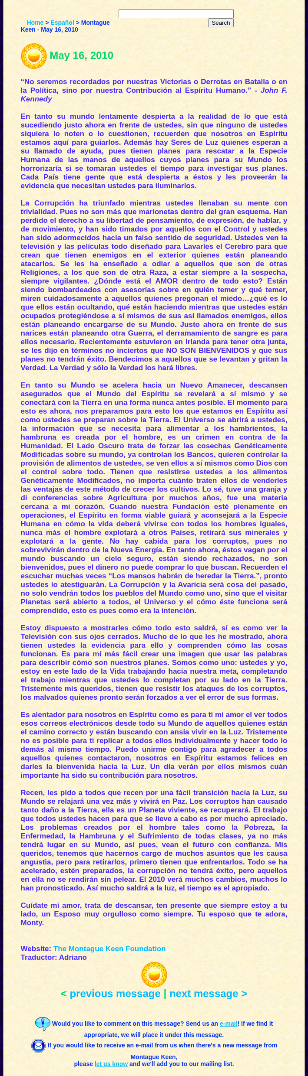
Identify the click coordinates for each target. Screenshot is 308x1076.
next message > (208, 993)
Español (62, 22)
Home (34, 22)
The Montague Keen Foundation (109, 949)
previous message (115, 993)
